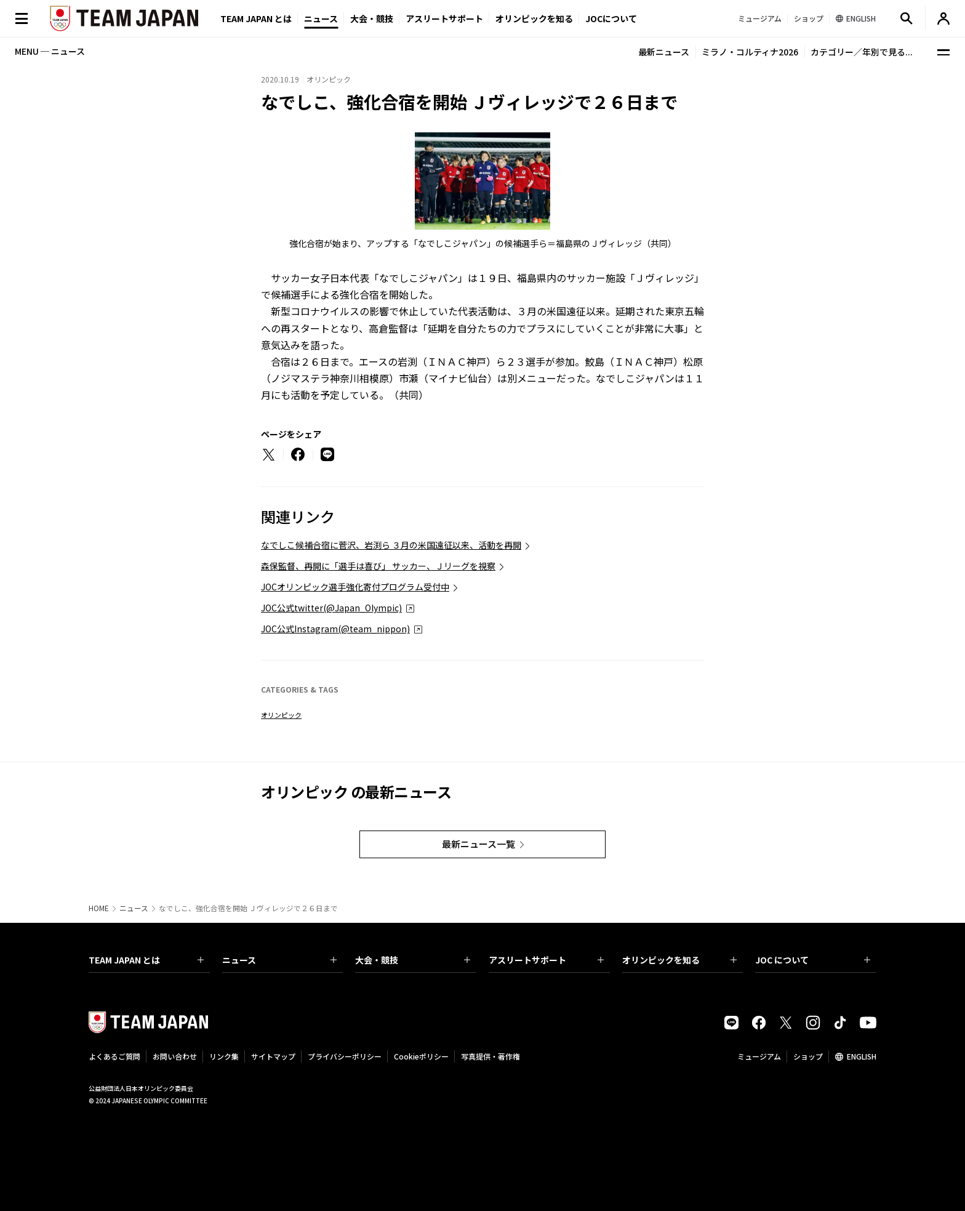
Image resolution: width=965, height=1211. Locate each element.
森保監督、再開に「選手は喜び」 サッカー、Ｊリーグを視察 (378, 566)
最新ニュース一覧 (478, 843)
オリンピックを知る (534, 18)
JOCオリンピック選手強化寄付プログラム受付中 (355, 587)
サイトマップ (273, 1056)
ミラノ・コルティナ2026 (750, 52)
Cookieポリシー (421, 1056)
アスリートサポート (444, 18)
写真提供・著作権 (490, 1056)
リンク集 (224, 1056)
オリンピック (281, 715)
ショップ (808, 1056)
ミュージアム (759, 1056)
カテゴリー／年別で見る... (862, 52)
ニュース (321, 18)
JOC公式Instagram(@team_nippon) (335, 628)
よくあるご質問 (114, 1056)
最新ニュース (663, 52)
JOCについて (611, 18)
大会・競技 (412, 960)
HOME (99, 908)
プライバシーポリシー (345, 1056)
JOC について (812, 960)
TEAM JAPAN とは (146, 960)
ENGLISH (861, 1056)
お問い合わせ (175, 1056)
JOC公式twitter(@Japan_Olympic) (331, 607)
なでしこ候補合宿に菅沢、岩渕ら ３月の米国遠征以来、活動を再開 (391, 545)
